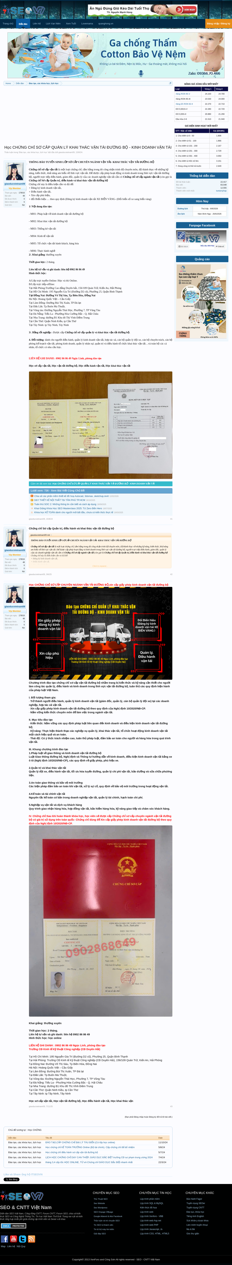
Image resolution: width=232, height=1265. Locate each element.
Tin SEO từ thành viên (103, 1225)
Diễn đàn (23, 24)
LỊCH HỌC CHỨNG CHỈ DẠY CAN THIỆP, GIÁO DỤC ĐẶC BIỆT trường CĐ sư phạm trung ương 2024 (99, 1157)
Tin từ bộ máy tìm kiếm (104, 1229)
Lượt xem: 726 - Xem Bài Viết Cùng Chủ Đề (57, 490)
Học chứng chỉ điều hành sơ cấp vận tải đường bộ (71, 1152)
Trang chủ (8, 23)
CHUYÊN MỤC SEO (106, 1192)
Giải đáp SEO (100, 1234)
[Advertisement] (88, 113)
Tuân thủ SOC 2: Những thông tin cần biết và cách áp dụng (65, 504)
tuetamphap (221, 191)
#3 (171, 1106)
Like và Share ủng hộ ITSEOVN (23, 1174)
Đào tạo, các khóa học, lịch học (33, 152)
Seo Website (99, 1203)
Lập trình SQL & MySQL (151, 1203)
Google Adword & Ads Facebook (108, 1216)
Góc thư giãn (193, 1233)
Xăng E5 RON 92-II (184, 104)
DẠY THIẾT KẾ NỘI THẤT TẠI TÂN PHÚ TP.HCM (59, 500)
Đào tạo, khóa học (195, 1212)
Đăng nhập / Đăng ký (218, 23)
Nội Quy (21, 1246)
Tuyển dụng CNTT (195, 1207)
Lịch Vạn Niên (53, 23)
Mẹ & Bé (191, 1229)
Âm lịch (181, 214)
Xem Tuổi (71, 23)
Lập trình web (146, 1212)
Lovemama (87, 23)
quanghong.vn (105, 23)
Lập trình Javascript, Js (151, 1229)
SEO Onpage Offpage (103, 1212)
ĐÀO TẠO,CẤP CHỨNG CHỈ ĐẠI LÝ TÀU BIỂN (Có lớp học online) (80, 1142)
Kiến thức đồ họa (148, 1207)
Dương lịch (183, 208)
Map (3, 1246)
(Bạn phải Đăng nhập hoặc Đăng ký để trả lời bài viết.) (148, 1117)
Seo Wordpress (100, 1208)
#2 (171, 574)
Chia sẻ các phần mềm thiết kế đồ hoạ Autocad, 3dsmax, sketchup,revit (71, 496)
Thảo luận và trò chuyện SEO (107, 1221)
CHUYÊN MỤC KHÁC (200, 1192)
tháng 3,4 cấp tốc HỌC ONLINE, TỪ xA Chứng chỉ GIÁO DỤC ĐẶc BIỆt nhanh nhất (89, 1162)
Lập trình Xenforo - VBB (151, 1216)
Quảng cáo (202, 259)
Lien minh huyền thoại (197, 1225)
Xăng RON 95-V (183, 94)
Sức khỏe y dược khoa (197, 1220)
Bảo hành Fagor (194, 1199)
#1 (171, 519)
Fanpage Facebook (202, 225)
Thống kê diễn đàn (202, 175)
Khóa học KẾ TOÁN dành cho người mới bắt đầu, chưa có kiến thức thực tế (73, 512)
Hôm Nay (202, 201)
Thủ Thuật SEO (101, 1199)
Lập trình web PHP (149, 1225)
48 (24, 196)
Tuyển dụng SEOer (196, 1203)
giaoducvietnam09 (66, 152)
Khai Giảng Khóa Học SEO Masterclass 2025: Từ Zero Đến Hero (68, 508)
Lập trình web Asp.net (150, 1220)
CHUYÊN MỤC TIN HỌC (155, 1192)
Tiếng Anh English (195, 1216)
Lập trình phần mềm (150, 1199)
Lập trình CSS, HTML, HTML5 (154, 1233)
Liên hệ (36, 23)
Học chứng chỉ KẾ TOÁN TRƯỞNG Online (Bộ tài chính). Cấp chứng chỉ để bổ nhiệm (90, 1147)
